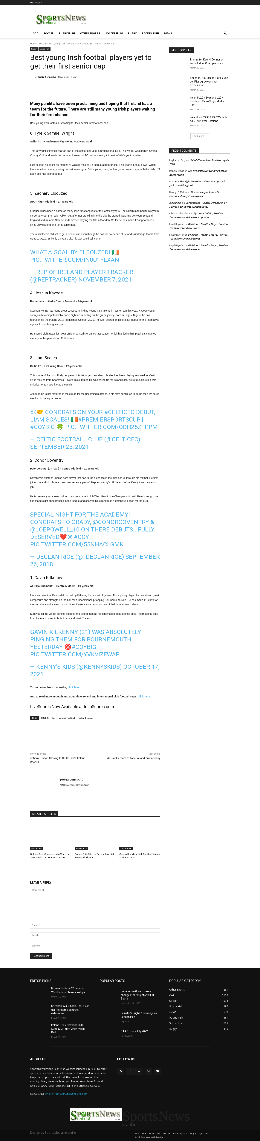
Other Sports (90, 33)
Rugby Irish (67, 33)
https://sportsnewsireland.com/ (75, 785)
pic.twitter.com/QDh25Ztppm (111, 426)
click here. (74, 687)
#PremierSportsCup (109, 419)
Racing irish (150, 33)
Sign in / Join (36, 2)
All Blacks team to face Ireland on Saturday (133, 758)
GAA (35, 33)
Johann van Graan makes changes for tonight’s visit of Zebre (137, 995)
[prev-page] (32, 866)
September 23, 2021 (59, 446)
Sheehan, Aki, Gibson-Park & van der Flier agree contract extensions (209, 81)
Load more (199, 136)
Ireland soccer (86, 717)
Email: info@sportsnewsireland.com (66, 1093)
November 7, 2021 (105, 279)
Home (33, 43)
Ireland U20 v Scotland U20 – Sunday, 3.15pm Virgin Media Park (207, 101)
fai (53, 717)
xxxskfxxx (175, 202)
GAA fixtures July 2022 (134, 1031)
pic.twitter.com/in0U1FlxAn (74, 259)
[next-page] (38, 866)
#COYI (82, 536)
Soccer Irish (114, 33)
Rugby (132, 33)
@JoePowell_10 (54, 529)
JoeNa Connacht (47, 76)
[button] (225, 33)
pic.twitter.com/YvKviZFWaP (75, 654)
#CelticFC (119, 412)
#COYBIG (42, 426)
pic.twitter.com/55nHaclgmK (76, 544)
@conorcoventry (121, 522)
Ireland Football (67, 717)
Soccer (49, 33)
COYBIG (45, 717)
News (168, 33)
